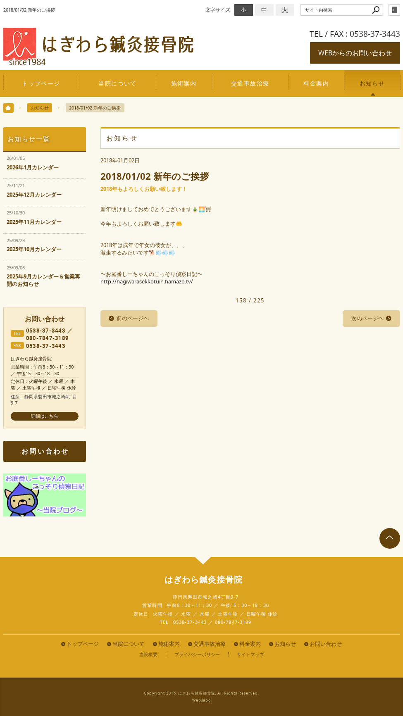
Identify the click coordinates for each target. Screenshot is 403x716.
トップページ (41, 83)
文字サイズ (217, 9)
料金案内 (316, 83)
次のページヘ (367, 318)
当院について (117, 83)
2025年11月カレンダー (34, 222)
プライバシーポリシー (197, 654)
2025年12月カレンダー (34, 194)
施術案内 (184, 83)
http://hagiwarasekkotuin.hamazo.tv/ (146, 281)
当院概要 (148, 654)
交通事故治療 (250, 83)
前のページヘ (133, 318)
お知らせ (372, 83)
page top (389, 538)
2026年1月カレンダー (33, 167)
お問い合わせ (45, 451)
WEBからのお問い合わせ (355, 52)
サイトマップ (250, 654)
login (394, 10)
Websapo (201, 700)
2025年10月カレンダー (34, 249)
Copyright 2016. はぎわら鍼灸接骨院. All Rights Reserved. (201, 693)
